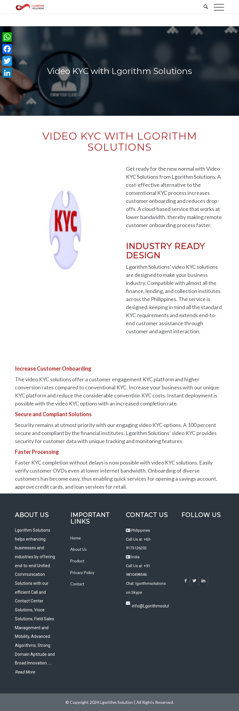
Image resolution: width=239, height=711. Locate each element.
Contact (77, 584)
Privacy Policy (82, 572)
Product (77, 561)
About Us (78, 549)
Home (75, 538)
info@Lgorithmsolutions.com (150, 606)
